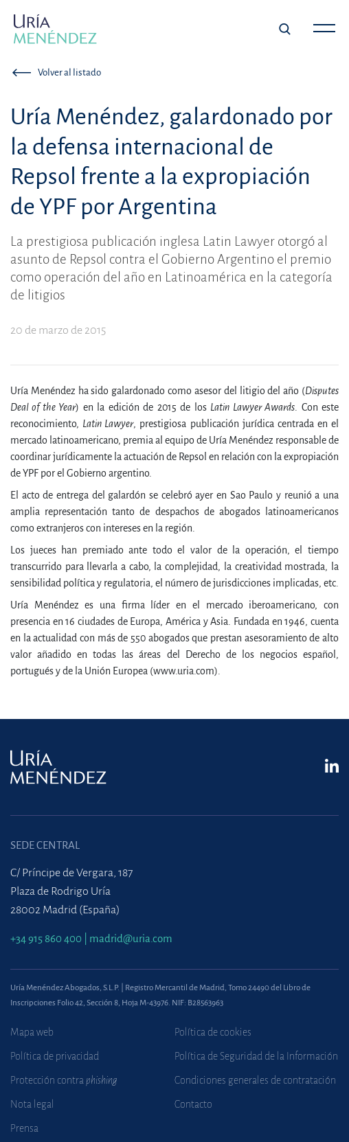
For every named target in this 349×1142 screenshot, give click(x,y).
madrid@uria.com (130, 938)
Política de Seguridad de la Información (256, 1056)
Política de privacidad (54, 1056)
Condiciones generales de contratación (255, 1080)
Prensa (24, 1128)
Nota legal (32, 1104)
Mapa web (32, 1032)
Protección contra (63, 1080)
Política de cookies (212, 1032)
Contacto (193, 1104)
